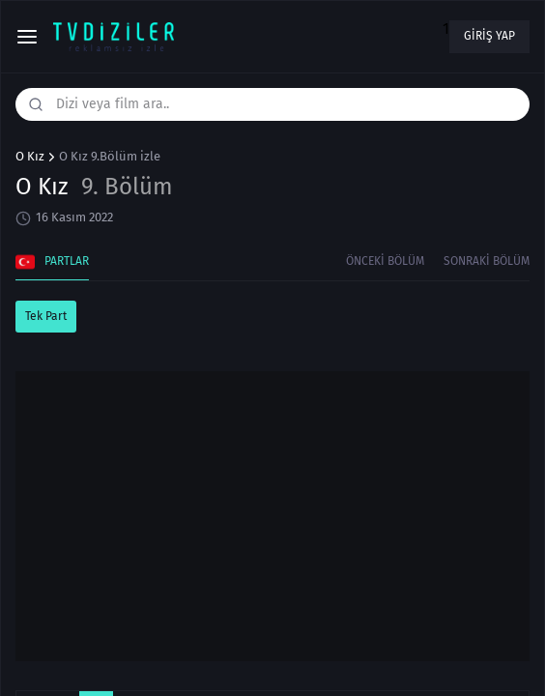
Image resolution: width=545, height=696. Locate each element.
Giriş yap (489, 36)
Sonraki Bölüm (487, 261)
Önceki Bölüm (385, 261)
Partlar (52, 262)
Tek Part (46, 316)
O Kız (29, 156)
